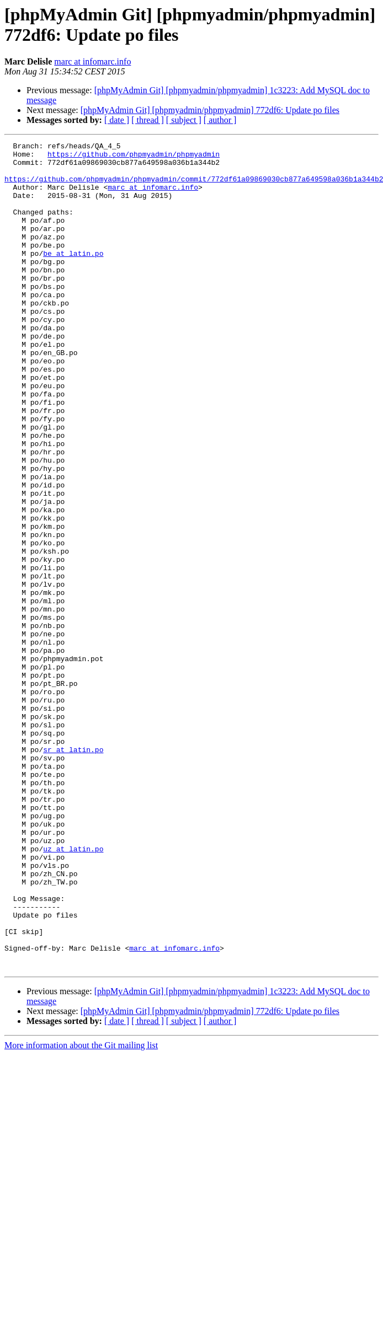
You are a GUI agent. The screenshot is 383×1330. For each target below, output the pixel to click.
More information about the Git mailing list (81, 1210)
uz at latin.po (73, 991)
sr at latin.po (73, 872)
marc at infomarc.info (92, 61)
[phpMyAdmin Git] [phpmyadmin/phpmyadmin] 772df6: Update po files (210, 110)
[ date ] (116, 120)
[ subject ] (183, 120)
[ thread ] (147, 120)
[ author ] (220, 120)
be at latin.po (73, 276)
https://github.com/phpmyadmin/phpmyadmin (133, 157)
